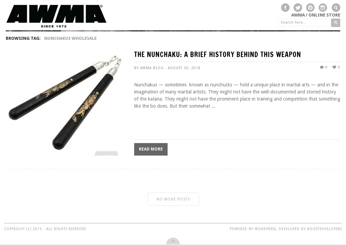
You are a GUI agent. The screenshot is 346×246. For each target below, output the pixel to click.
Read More (151, 149)
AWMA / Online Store (315, 15)
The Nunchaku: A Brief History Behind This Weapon (217, 55)
